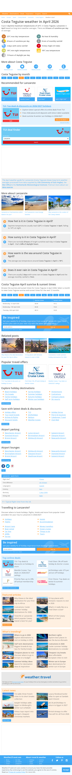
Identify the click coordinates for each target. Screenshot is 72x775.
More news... (6, 720)
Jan (4, 78)
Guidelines (18, 763)
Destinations (14, 14)
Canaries (41, 760)
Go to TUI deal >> (62, 120)
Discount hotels (11, 420)
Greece (41, 761)
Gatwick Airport (57, 433)
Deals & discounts (63, 69)
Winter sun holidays (36, 399)
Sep (50, 78)
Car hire (8, 531)
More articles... (7, 625)
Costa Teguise (40, 17)
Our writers (18, 761)
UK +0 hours (43, 482)
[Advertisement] (36, 6)
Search (44, 14)
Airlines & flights (11, 417)
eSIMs (7, 534)
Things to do (45, 531)
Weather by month (22, 69)
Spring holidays (34, 392)
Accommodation (46, 522)
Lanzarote (31, 17)
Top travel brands (12, 415)
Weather (5, 14)
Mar (15, 78)
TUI (29, 412)
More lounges (6, 460)
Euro (40, 489)
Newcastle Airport (58, 438)
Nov (62, 78)
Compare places (57, 397)
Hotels (42, 519)
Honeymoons (56, 392)
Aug (44, 78)
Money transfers (46, 526)
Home (3, 17)
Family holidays (11, 397)
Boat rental (9, 529)
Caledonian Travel (58, 417)
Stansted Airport (11, 435)
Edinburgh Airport (35, 438)
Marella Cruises (34, 420)
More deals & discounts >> (10, 588)
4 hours (41, 479)
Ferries (7, 536)
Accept (66, 770)
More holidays (6, 403)
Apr (21, 78)
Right (41, 496)
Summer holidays (35, 394)
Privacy (8, 763)
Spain (14, 17)
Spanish (41, 486)
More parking (6, 442)
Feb (10, 78)
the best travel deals (18, 682)
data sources (7, 187)
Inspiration (29, 14)
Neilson (31, 417)
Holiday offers (10, 412)
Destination (6, 136)
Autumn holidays (35, 397)
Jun (33, 78)
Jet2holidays (33, 415)
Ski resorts (55, 399)
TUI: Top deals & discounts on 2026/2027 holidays (27, 106)
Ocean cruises (45, 529)
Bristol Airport (11, 438)
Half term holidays (12, 399)
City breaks (9, 394)
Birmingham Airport (36, 435)
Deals (22, 14)
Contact (8, 761)
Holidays (8, 519)
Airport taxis (10, 526)
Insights (38, 14)
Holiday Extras (57, 412)
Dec (67, 78)
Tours (42, 534)
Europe (9, 17)
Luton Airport (33, 433)
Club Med (55, 420)
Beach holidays (11, 392)
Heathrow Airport (35, 456)
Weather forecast (36, 69)
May (27, 78)
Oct (56, 78)
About (7, 760)
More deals (5, 424)
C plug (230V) (43, 492)
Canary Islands (22, 17)
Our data (17, 760)
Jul (38, 78)
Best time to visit (8, 69)
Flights (7, 522)
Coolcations (56, 394)
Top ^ (3, 470)
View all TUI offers (64, 122)
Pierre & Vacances (58, 415)
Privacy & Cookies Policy (17, 772)
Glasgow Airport (58, 435)
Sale (10, 121)
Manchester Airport (13, 433)
